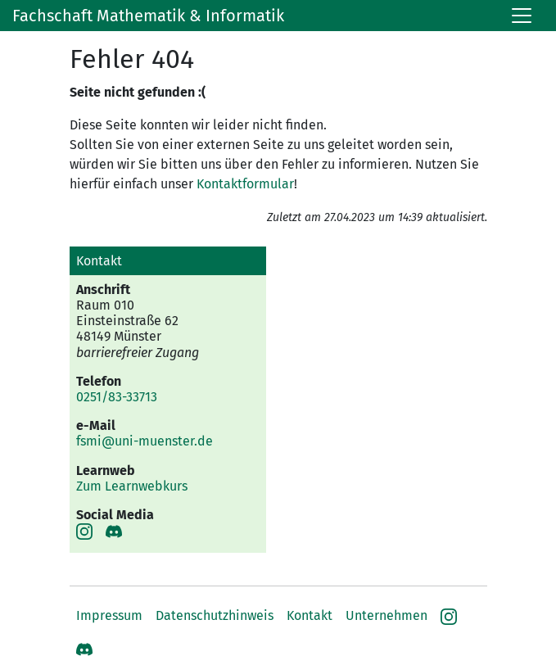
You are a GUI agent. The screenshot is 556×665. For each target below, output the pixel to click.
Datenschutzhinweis (214, 615)
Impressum (109, 615)
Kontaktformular (245, 184)
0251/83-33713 (116, 397)
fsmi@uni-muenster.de (144, 441)
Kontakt (309, 615)
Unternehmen (386, 615)
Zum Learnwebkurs (132, 486)
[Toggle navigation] (521, 15)
